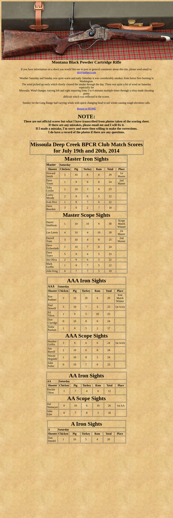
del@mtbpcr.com (86, 72)
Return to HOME (86, 108)
